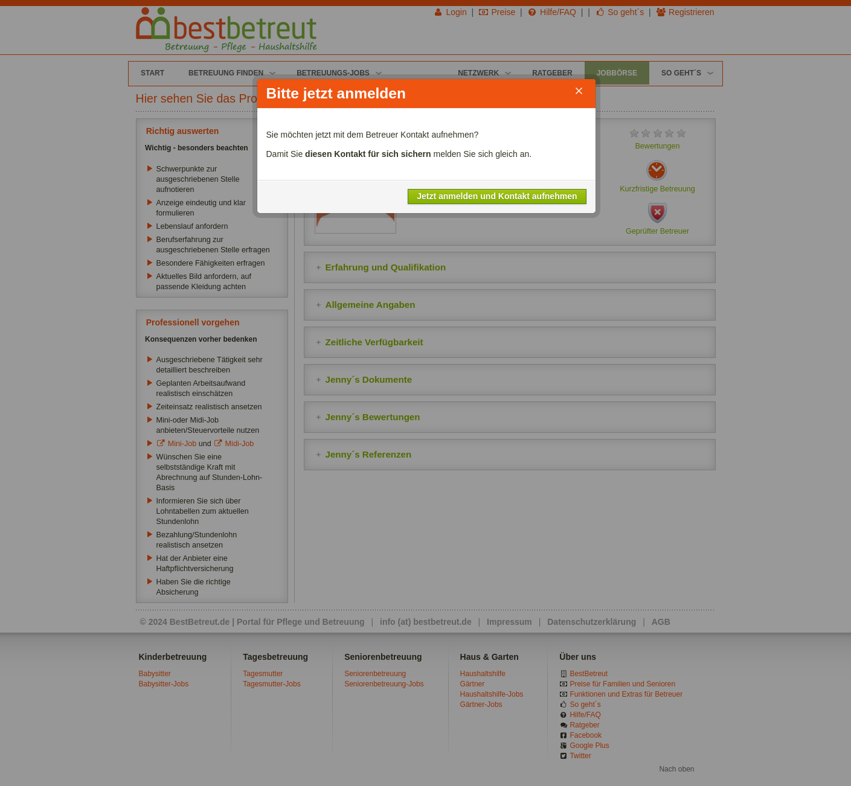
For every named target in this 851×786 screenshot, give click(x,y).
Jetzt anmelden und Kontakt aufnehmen (497, 196)
